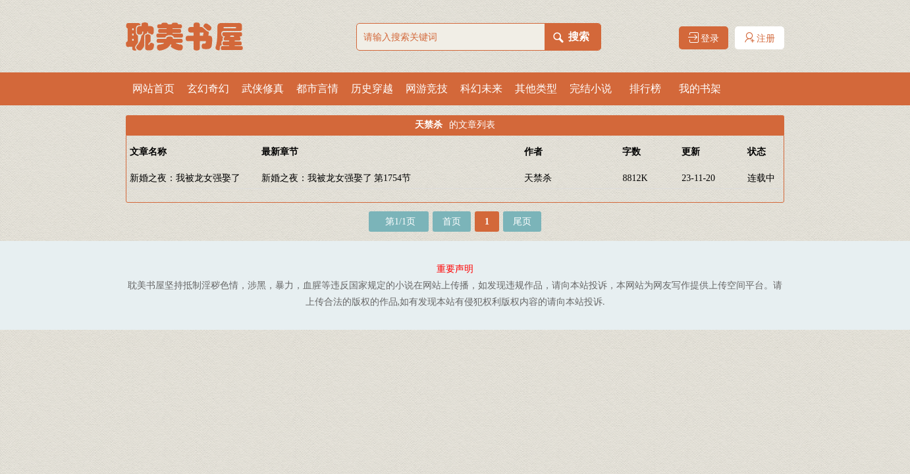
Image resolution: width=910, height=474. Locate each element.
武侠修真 (263, 88)
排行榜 (645, 88)
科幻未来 (481, 88)
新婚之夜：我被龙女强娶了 (185, 178)
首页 (451, 221)
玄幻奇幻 (208, 88)
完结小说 (591, 88)
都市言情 (317, 88)
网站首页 (153, 88)
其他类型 (536, 88)
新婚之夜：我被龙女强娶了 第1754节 (336, 178)
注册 (760, 37)
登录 (704, 37)
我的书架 (700, 88)
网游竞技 (427, 88)
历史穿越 (372, 88)
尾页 (522, 221)
